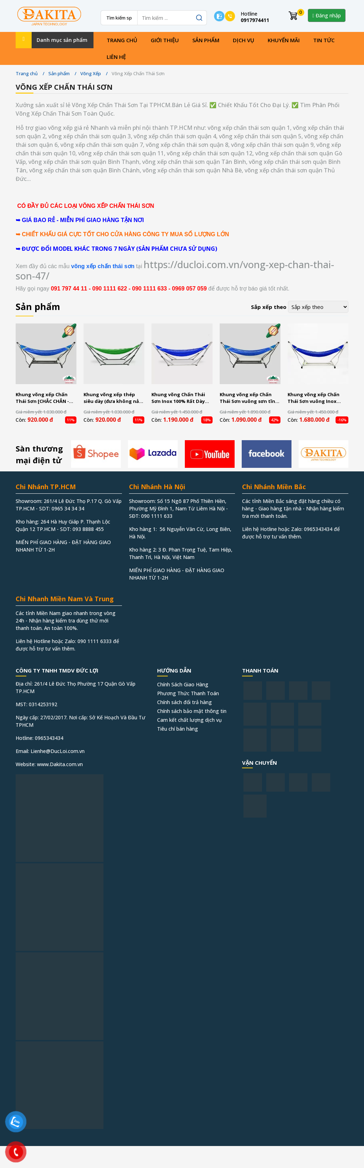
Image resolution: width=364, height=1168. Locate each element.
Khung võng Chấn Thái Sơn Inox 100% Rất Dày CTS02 (178, 398)
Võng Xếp (90, 73)
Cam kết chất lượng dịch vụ (189, 719)
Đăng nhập (326, 15)
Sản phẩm (205, 40)
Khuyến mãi (284, 40)
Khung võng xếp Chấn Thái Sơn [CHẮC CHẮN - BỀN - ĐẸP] (42, 398)
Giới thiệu (165, 40)
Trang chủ (122, 40)
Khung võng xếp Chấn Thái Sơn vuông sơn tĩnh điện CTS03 (249, 398)
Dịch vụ (243, 40)
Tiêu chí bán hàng (177, 728)
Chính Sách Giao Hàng (182, 684)
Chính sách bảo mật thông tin (191, 711)
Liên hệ (116, 56)
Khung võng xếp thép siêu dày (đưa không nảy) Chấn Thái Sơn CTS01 (113, 398)
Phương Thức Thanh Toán (188, 693)
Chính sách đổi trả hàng (184, 702)
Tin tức (323, 40)
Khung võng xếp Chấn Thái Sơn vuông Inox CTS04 (313, 398)
